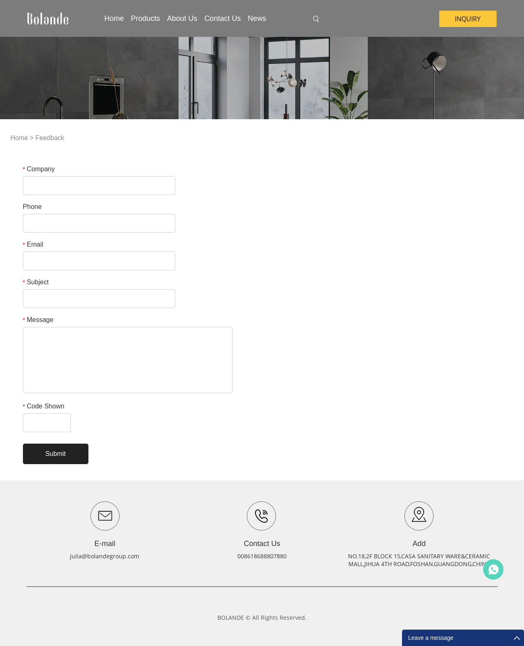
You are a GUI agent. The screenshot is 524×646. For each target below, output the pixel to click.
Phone (32, 206)
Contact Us (222, 18)
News (257, 18)
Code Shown (44, 406)
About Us (182, 18)
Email (33, 244)
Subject (36, 282)
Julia (493, 569)
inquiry (468, 18)
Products (145, 18)
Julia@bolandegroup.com (104, 556)
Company (39, 168)
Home (114, 18)
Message (38, 319)
